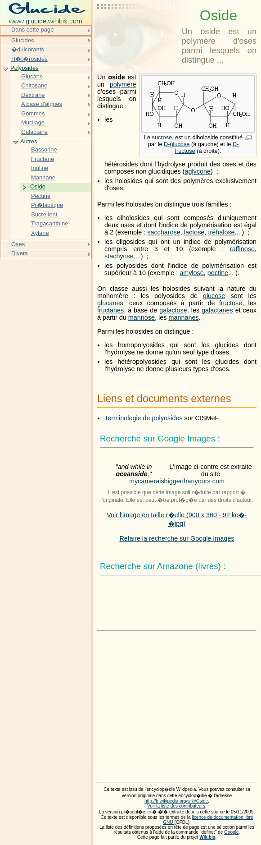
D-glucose (176, 144)
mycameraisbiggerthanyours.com (177, 481)
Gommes (33, 113)
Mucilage (33, 122)
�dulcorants (27, 49)
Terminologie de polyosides (143, 418)
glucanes (110, 303)
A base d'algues (41, 104)
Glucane (32, 76)
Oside (37, 186)
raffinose (242, 249)
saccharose (163, 232)
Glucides (22, 40)
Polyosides (24, 67)
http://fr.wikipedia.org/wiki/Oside (176, 801)
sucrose (162, 137)
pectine (217, 272)
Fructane (42, 159)
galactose (173, 310)
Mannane (43, 177)
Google (231, 832)
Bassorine (44, 149)
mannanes (183, 317)
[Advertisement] (137, 29)
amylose (192, 272)
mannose (141, 317)
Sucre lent (44, 214)
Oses (18, 244)
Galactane (34, 132)
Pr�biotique (47, 205)
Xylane (40, 233)
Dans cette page (32, 29)
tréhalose (221, 232)
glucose (214, 295)
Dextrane (33, 95)
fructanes (110, 310)
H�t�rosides (29, 58)
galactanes (217, 310)
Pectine (40, 196)
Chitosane (34, 85)
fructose (230, 303)
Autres (28, 141)
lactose (194, 232)
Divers (19, 253)
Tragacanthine (49, 223)
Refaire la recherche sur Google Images (176, 538)
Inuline (39, 168)
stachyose (119, 256)
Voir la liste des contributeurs (176, 806)
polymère (123, 84)
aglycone (197, 171)
